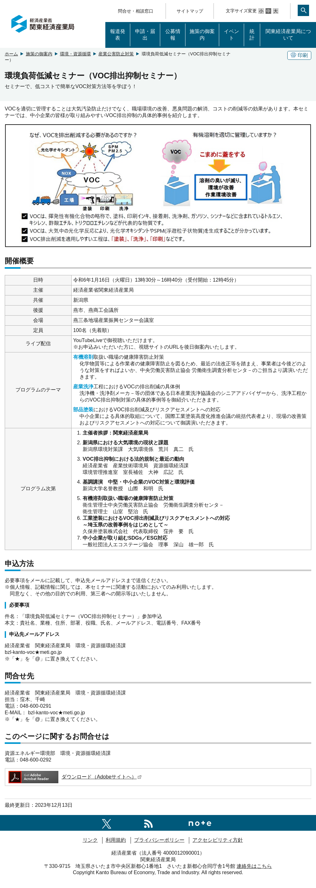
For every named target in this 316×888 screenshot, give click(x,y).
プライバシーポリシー (159, 840)
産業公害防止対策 (116, 53)
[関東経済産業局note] (199, 823)
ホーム (11, 53)
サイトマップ (190, 11)
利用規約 (116, 840)
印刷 (299, 55)
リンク (90, 840)
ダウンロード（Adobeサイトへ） (75, 776)
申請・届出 (145, 35)
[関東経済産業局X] (106, 823)
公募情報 (172, 35)
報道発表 (117, 35)
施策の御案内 (202, 35)
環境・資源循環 (75, 53)
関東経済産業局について (288, 35)
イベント (231, 35)
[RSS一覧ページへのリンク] (148, 823)
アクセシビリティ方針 (217, 840)
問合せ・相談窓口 (135, 11)
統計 (252, 35)
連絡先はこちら (254, 866)
